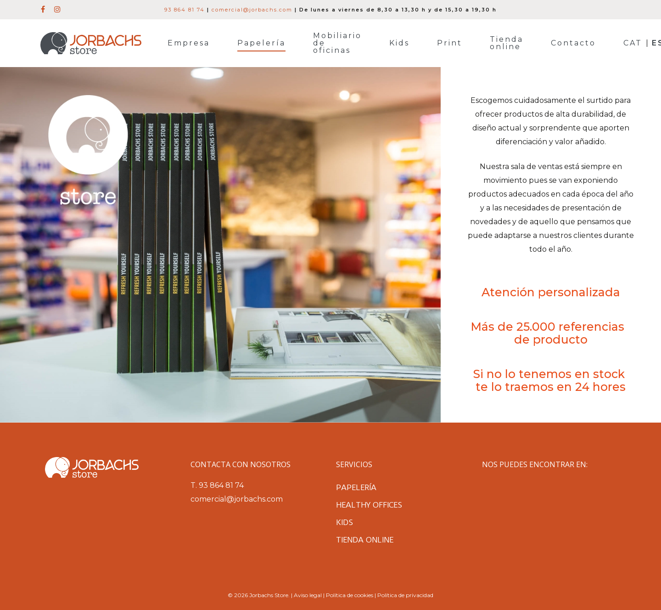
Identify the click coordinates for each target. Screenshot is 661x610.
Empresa (189, 43)
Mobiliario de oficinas (337, 43)
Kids (399, 43)
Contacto (573, 43)
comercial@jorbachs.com (252, 9)
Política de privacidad (405, 595)
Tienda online (506, 43)
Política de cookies (349, 595)
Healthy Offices (369, 504)
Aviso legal (308, 595)
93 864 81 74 (184, 9)
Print (449, 43)
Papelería (261, 43)
